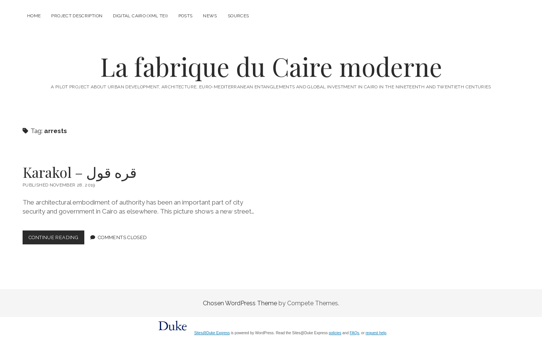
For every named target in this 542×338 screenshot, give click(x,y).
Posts (185, 15)
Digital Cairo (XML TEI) (140, 15)
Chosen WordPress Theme (240, 303)
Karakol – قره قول (80, 172)
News (210, 15)
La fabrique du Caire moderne (271, 66)
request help (375, 333)
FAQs (354, 333)
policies (335, 333)
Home (34, 15)
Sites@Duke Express (212, 333)
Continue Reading (56, 238)
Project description (76, 15)
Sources (238, 15)
